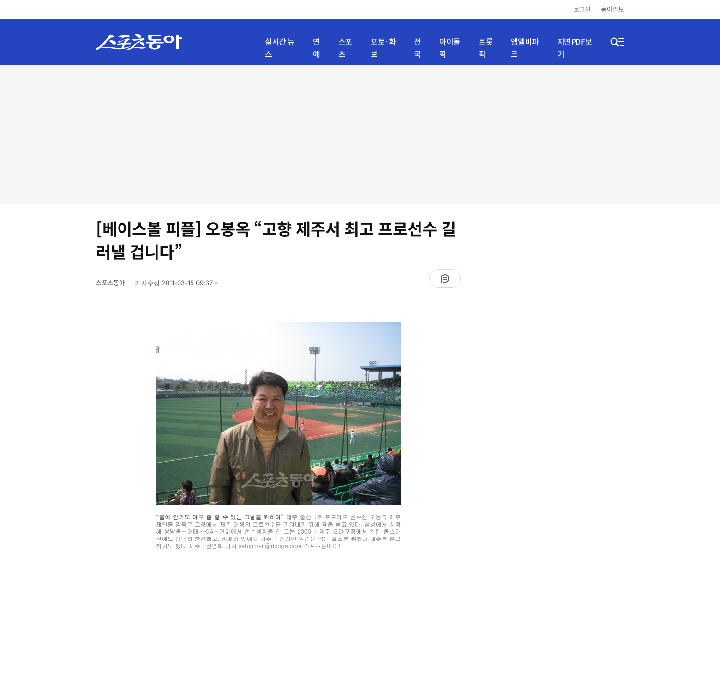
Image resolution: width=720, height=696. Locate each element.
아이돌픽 (449, 48)
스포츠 (345, 48)
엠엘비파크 (525, 48)
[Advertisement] (360, 134)
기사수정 (179, 285)
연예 (316, 48)
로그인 (582, 9)
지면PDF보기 (574, 48)
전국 (417, 48)
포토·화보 (383, 48)
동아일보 (612, 9)
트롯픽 (485, 48)
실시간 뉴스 (280, 48)
